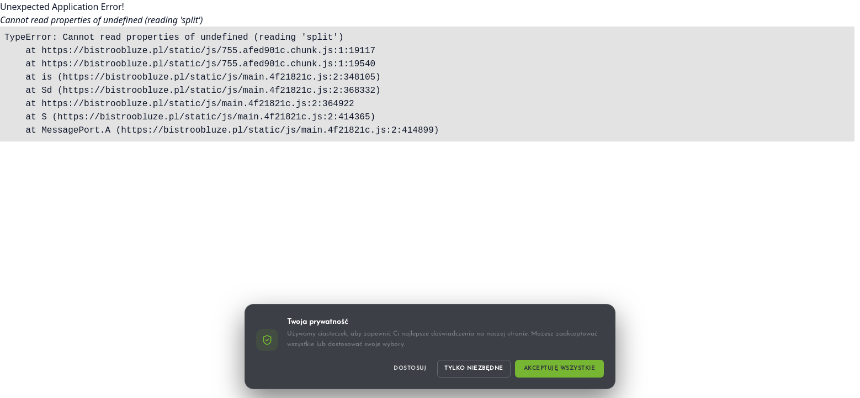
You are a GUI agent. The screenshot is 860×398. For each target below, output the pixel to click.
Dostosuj (410, 368)
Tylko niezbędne (473, 368)
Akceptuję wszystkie (560, 368)
